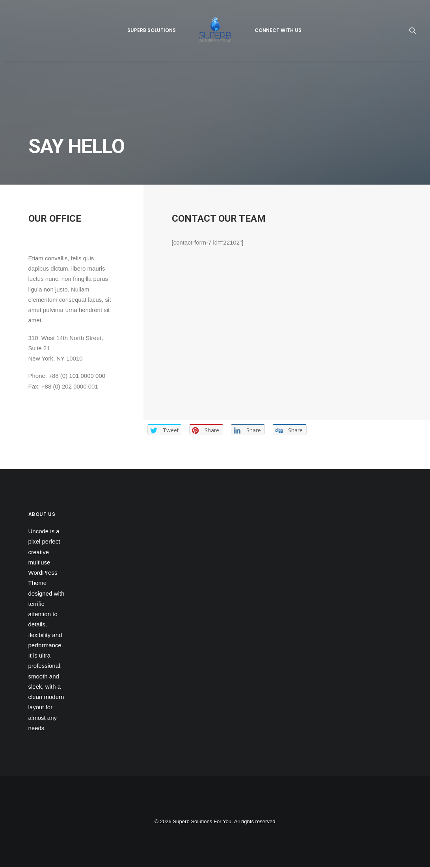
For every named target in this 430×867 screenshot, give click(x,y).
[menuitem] (151, 30)
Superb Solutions (151, 30)
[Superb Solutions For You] (215, 30)
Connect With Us (278, 30)
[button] (412, 30)
